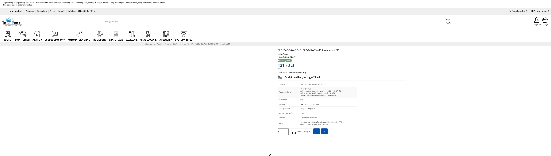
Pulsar (285, 54)
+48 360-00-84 (83, 11)
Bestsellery (42, 11)
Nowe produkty (16, 11)
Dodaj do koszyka (301, 132)
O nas (53, 11)
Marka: (280, 54)
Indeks (280, 57)
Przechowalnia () (518, 11)
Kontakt (29, 5)
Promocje (30, 11)
